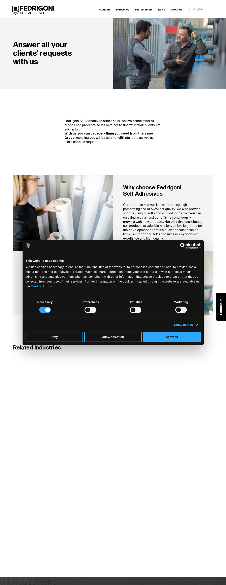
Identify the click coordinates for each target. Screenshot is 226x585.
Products (105, 9)
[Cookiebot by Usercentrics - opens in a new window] (183, 246)
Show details (183, 324)
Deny (54, 337)
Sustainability (144, 9)
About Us (176, 9)
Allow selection (113, 337)
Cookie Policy (41, 286)
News (161, 9)
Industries (122, 9)
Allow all (172, 337)
